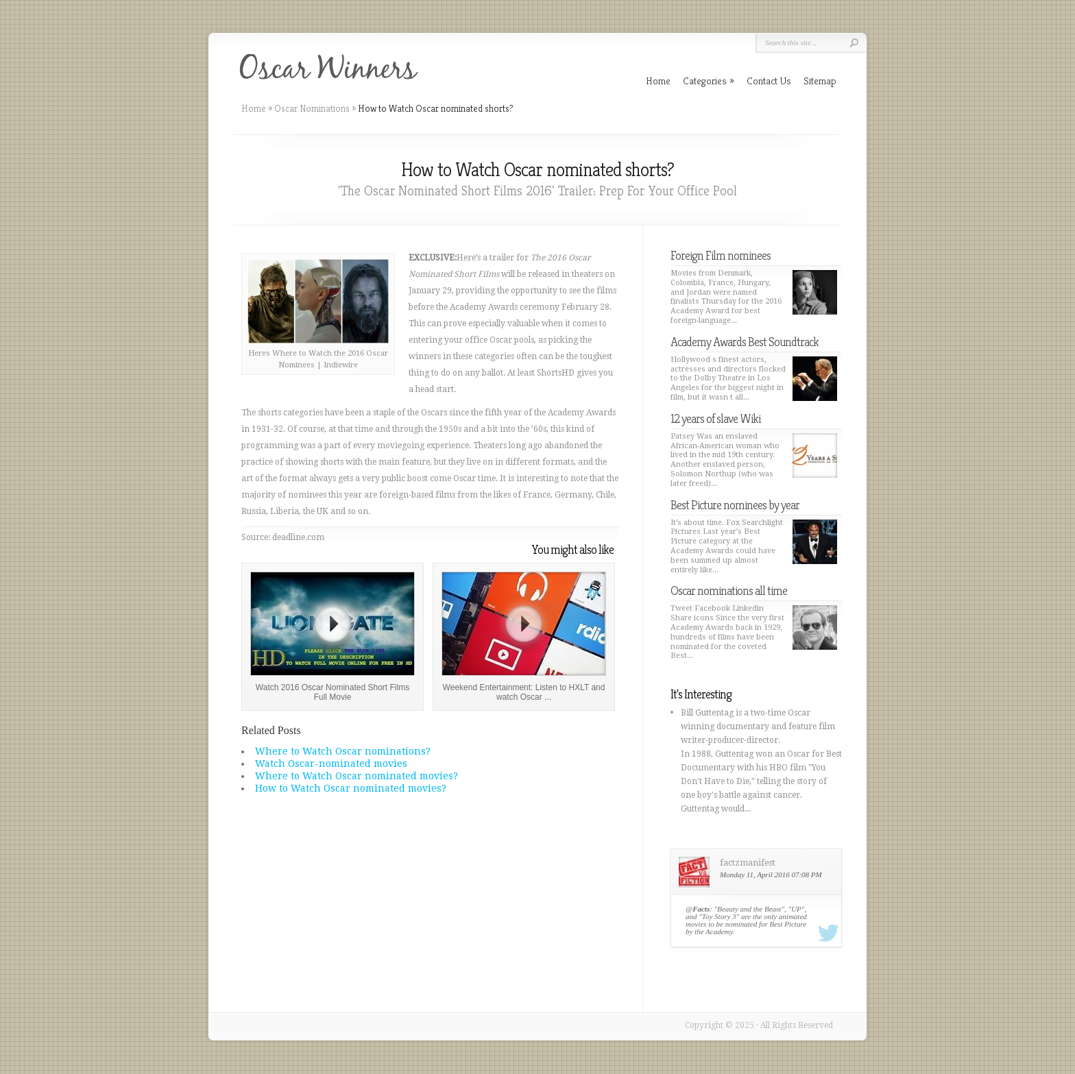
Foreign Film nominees (721, 255)
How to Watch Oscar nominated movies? (350, 788)
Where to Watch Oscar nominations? (343, 751)
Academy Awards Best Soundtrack (745, 342)
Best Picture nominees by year (735, 505)
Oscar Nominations (312, 108)
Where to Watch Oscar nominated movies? (356, 775)
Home (253, 108)
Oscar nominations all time (729, 590)
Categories (708, 80)
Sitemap (820, 80)
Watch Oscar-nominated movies (331, 763)
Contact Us (769, 80)
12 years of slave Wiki (715, 418)
